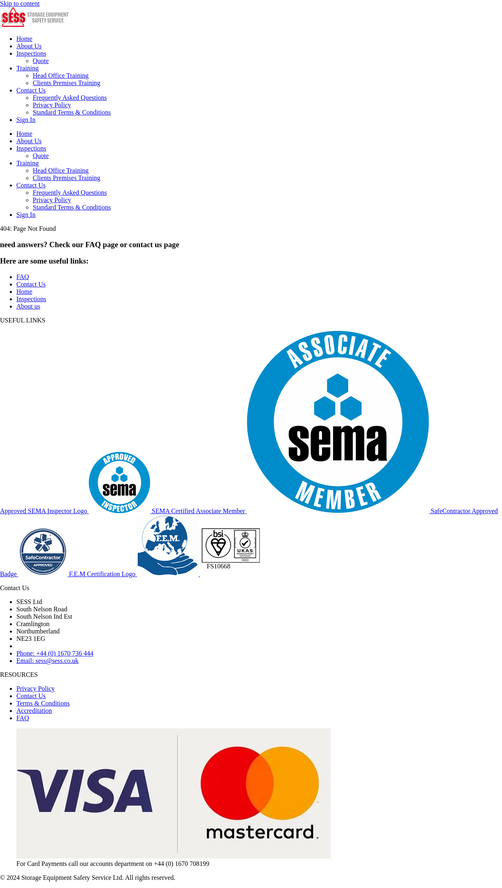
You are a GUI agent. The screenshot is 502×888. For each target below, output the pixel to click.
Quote (41, 60)
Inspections (31, 53)
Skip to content (20, 3)
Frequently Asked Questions (70, 97)
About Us (29, 46)
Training (27, 68)
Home (24, 38)
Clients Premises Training (66, 82)
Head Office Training (61, 75)
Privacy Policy (52, 104)
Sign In (26, 119)
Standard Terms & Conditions (72, 112)
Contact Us (31, 90)
